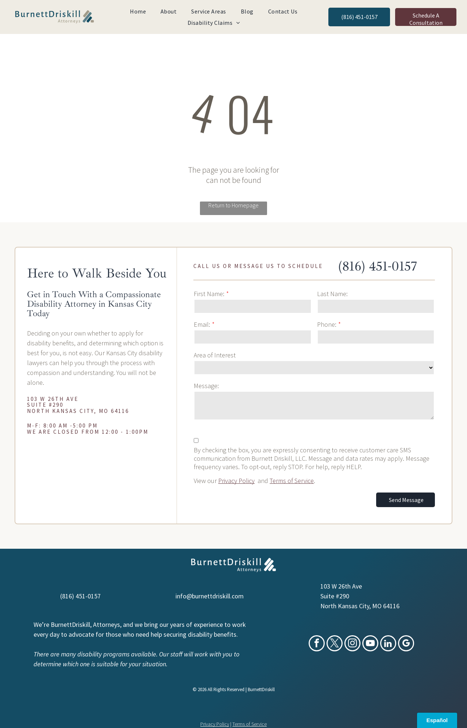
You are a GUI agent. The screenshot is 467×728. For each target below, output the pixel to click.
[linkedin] (388, 644)
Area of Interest (215, 355)
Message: (206, 386)
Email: (202, 324)
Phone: (326, 324)
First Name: (209, 294)
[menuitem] (138, 11)
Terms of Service (292, 480)
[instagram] (352, 644)
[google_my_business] (406, 644)
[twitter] (335, 644)
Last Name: (332, 294)
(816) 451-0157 (377, 266)
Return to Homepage (233, 205)
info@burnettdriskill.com (209, 596)
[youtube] (370, 644)
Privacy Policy (236, 480)
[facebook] (317, 644)
